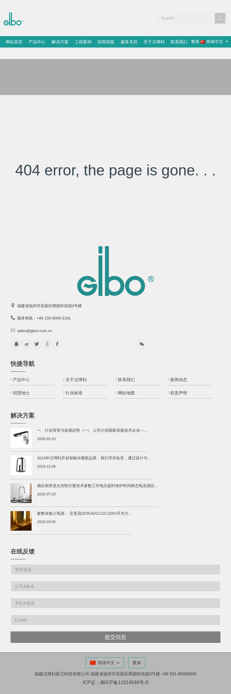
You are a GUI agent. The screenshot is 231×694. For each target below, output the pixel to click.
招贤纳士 (21, 381)
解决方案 (66, 41)
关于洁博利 (171, 41)
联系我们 (198, 41)
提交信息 (115, 626)
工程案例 (92, 41)
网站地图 (126, 381)
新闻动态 (178, 368)
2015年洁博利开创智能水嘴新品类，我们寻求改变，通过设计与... (94, 446)
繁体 (16, 53)
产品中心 (41, 41)
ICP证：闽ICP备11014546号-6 (116, 671)
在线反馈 (23, 540)
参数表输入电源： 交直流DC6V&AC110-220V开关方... (84, 502)
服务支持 (143, 41)
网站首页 (15, 41)
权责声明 (178, 381)
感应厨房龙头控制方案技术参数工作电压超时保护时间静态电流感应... (97, 474)
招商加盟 (117, 41)
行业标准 (74, 381)
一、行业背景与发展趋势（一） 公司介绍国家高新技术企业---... (92, 419)
